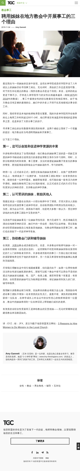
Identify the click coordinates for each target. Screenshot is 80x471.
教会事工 (6, 10)
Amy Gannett (21, 27)
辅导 (48, 386)
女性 (21, 386)
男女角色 (38, 386)
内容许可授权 (38, 458)
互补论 (57, 386)
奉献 (47, 458)
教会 (29, 386)
